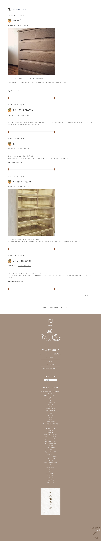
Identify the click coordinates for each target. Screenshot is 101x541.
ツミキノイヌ (50, 482)
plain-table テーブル (50, 441)
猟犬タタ (50, 415)
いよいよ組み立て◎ (22, 261)
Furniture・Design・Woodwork (50, 391)
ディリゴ (50, 404)
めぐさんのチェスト (24, 25)
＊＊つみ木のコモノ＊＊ (50, 462)
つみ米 (50, 400)
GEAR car (50, 465)
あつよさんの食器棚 (50, 443)
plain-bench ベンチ (50, 436)
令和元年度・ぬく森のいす (50, 368)
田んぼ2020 (50, 364)
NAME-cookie (51, 467)
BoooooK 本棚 (50, 428)
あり (15, 144)
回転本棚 (50, 460)
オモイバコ (50, 477)
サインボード (50, 480)
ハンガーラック (50, 361)
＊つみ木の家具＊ (50, 421)
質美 (50, 419)
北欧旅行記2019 (50, 410)
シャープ (17, 20)
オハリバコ (50, 475)
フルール (50, 406)
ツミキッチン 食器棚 (50, 456)
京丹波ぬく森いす (50, 408)
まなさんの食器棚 (50, 447)
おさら (50, 469)
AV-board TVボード (50, 426)
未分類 (50, 413)
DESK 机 (50, 432)
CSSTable (50, 430)
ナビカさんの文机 (50, 458)
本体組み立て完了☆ (22, 182)
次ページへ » (89, 296)
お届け (50, 398)
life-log (50, 393)
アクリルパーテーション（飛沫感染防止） (50, 354)
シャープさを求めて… (23, 110)
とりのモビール (50, 473)
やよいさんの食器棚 (50, 451)
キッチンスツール (50, 454)
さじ (50, 471)
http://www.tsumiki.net (15, 162)
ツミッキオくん (50, 402)
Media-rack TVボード (50, 434)
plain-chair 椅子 (50, 439)
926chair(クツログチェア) (50, 423)
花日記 (50, 417)
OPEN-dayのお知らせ (50, 395)
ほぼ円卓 (50, 445)
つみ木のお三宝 (50, 357)
